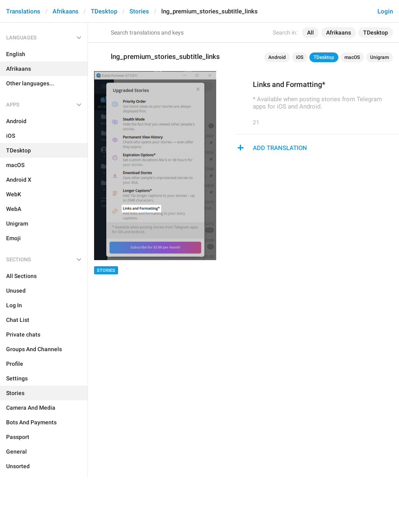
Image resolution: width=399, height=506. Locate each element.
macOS (352, 57)
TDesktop (104, 11)
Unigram (379, 57)
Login (385, 11)
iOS (299, 57)
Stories (139, 11)
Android (277, 57)
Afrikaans (66, 11)
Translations (23, 11)
